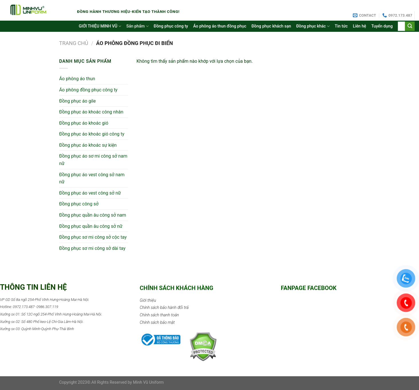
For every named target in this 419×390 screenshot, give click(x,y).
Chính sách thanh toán (159, 315)
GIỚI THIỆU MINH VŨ (100, 26)
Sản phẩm (137, 26)
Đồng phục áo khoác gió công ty (92, 134)
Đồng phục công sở (79, 204)
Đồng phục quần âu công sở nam (92, 215)
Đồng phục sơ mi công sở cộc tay (93, 237)
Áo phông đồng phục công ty (88, 90)
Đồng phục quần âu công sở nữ (91, 226)
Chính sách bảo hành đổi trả (164, 307)
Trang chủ (73, 43)
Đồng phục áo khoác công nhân (91, 112)
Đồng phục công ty (171, 26)
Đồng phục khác (313, 26)
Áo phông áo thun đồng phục (219, 26)
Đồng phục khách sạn (271, 26)
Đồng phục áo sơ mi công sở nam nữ (93, 159)
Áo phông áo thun (77, 78)
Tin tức (341, 26)
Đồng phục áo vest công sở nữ (90, 193)
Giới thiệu (148, 300)
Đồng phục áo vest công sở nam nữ (92, 178)
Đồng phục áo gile (77, 101)
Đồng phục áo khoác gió (84, 123)
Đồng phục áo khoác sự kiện (88, 145)
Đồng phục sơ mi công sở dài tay (92, 248)
